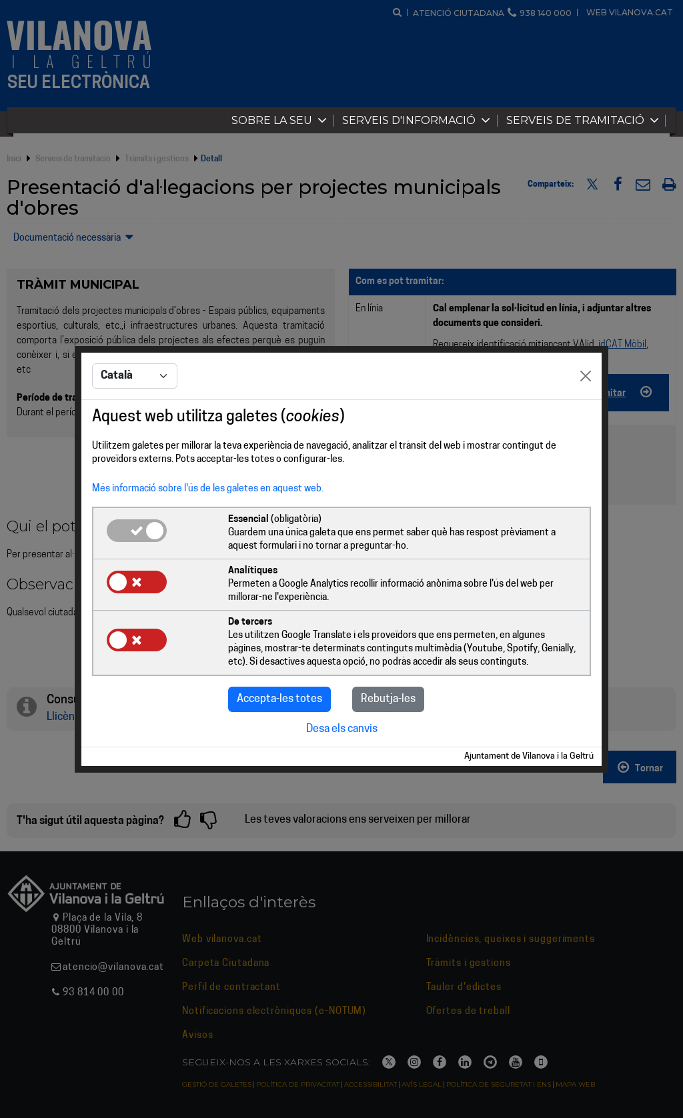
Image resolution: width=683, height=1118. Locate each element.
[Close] (585, 376)
